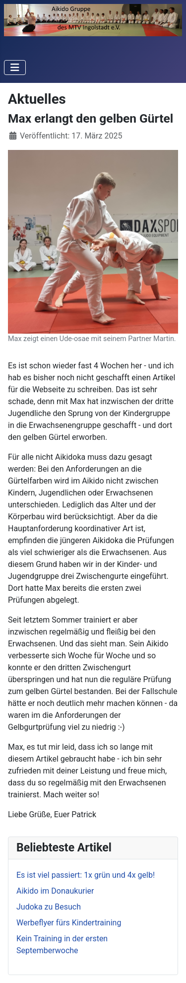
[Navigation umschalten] (15, 67)
